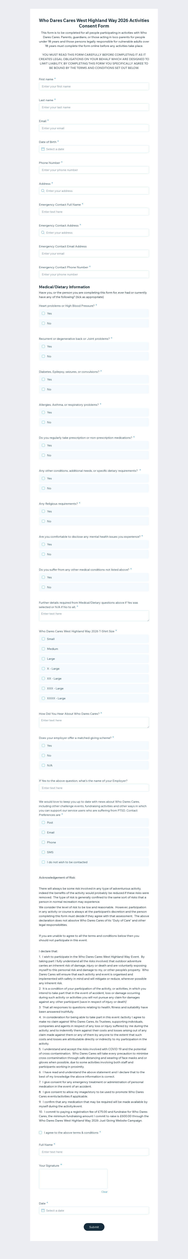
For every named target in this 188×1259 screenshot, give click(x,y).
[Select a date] (96, 149)
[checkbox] (94, 314)
